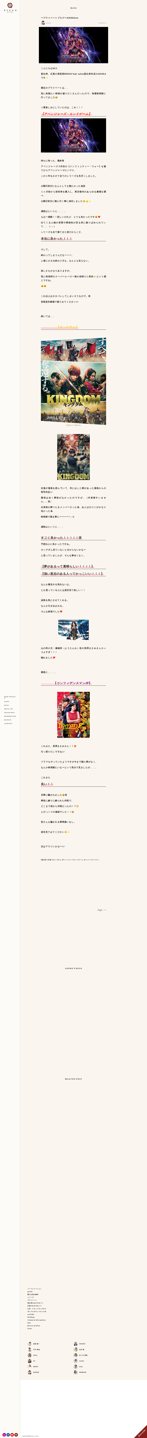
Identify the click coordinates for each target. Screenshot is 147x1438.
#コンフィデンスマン (91, 860)
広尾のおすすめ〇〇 (34, 1306)
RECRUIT (8, 720)
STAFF (6, 701)
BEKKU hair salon (32, 1436)
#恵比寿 (44, 860)
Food (29, 1328)
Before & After (33, 1326)
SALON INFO (9, 712)
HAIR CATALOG (10, 697)
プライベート (32, 1300)
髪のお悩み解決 (32, 1294)
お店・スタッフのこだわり (36, 1308)
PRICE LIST (8, 709)
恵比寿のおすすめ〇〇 (35, 1303)
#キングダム (56, 860)
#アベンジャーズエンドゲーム (72, 860)
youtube (30, 1314)
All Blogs (31, 1317)
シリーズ (30, 1297)
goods (30, 1291)
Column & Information (36, 1320)
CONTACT (8, 723)
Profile (100, 910)
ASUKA (48, 23)
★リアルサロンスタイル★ (36, 1311)
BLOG (6, 705)
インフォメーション (34, 1289)
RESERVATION (10, 716)
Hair (29, 1323)
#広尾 (49, 860)
